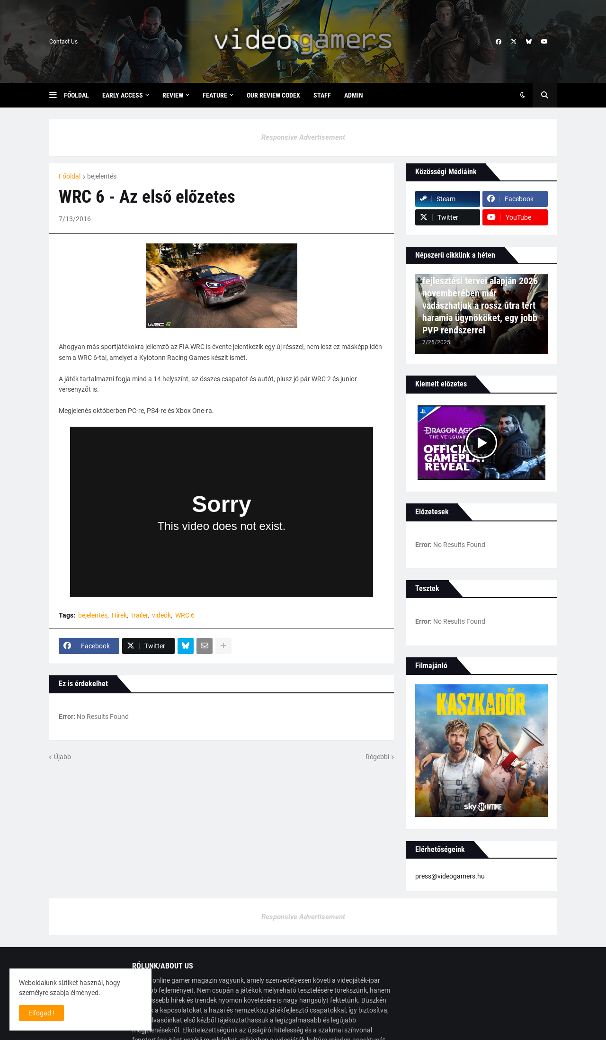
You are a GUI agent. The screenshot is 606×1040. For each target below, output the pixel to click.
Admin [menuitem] (353, 95)
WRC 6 (185, 615)
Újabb (62, 757)
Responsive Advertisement (303, 137)
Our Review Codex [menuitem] (273, 95)
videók (161, 615)
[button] (56, 95)
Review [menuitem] (172, 95)
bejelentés (101, 176)
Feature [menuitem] (215, 95)
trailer (139, 615)
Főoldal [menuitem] (76, 95)
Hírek (119, 615)
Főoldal (69, 176)
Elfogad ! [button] (41, 1013)
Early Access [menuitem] (122, 95)
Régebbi (377, 757)
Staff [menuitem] (322, 95)
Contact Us (63, 41)
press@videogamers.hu (450, 876)
